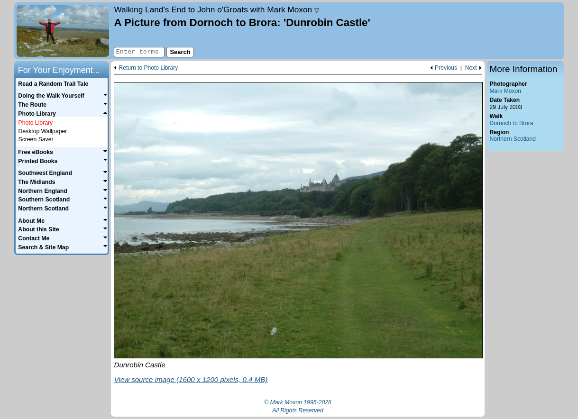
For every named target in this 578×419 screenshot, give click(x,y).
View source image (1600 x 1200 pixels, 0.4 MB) (190, 379)
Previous (446, 68)
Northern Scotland (513, 139)
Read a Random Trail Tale (53, 84)
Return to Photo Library (148, 68)
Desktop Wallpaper (42, 131)
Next (471, 68)
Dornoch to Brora (511, 123)
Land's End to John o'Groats (216, 9)
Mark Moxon (505, 91)
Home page (63, 31)
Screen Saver (35, 139)
